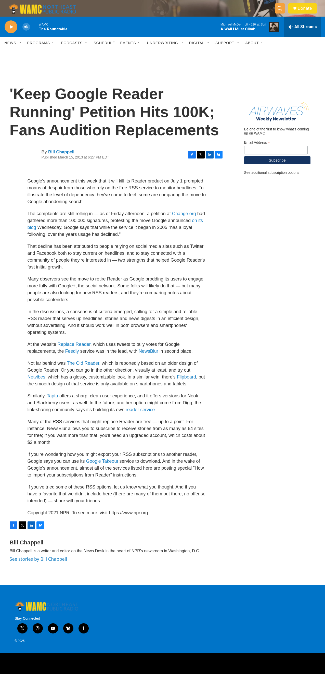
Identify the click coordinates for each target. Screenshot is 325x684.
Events (128, 53)
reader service (140, 419)
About (252, 53)
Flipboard (186, 387)
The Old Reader (83, 373)
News (10, 53)
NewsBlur (148, 361)
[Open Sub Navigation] (20, 53)
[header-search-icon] (282, 13)
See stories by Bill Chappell (38, 569)
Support (224, 53)
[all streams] (302, 37)
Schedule (104, 53)
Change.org (184, 223)
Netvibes (36, 387)
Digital (196, 53)
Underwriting (162, 53)
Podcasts (72, 53)
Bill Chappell (61, 162)
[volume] (26, 37)
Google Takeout (102, 471)
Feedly (72, 361)
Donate (308, 13)
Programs (38, 53)
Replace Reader (74, 354)
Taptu (52, 406)
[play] (11, 37)
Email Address (257, 152)
